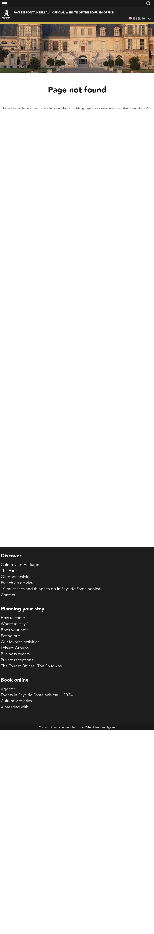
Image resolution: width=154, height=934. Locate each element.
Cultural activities (16, 729)
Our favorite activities (20, 670)
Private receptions (17, 688)
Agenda (8, 717)
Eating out (10, 664)
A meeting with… (16, 735)
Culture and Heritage (20, 593)
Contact (8, 623)
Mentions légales (104, 755)
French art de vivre (17, 611)
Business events (15, 682)
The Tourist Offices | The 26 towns (31, 694)
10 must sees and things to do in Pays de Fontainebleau (52, 617)
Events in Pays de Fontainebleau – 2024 (37, 723)
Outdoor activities (17, 605)
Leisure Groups (15, 676)
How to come (13, 646)
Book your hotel (15, 658)
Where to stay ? (15, 652)
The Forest (10, 599)
